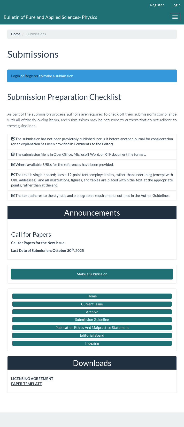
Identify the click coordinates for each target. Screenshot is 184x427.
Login (176, 5)
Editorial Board (92, 335)
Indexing (92, 343)
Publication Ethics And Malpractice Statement (92, 327)
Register (157, 5)
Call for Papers (31, 234)
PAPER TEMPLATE (26, 383)
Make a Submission (92, 274)
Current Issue (92, 304)
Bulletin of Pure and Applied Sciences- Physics (50, 17)
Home (15, 34)
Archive (92, 312)
